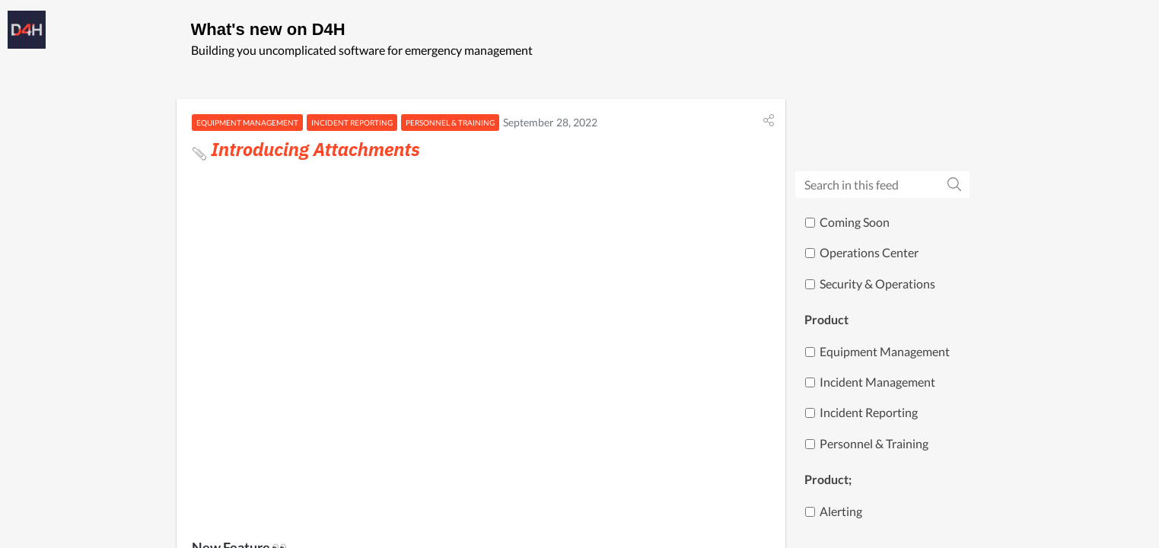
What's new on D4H (268, 29)
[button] (768, 120)
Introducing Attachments (306, 149)
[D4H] (27, 30)
